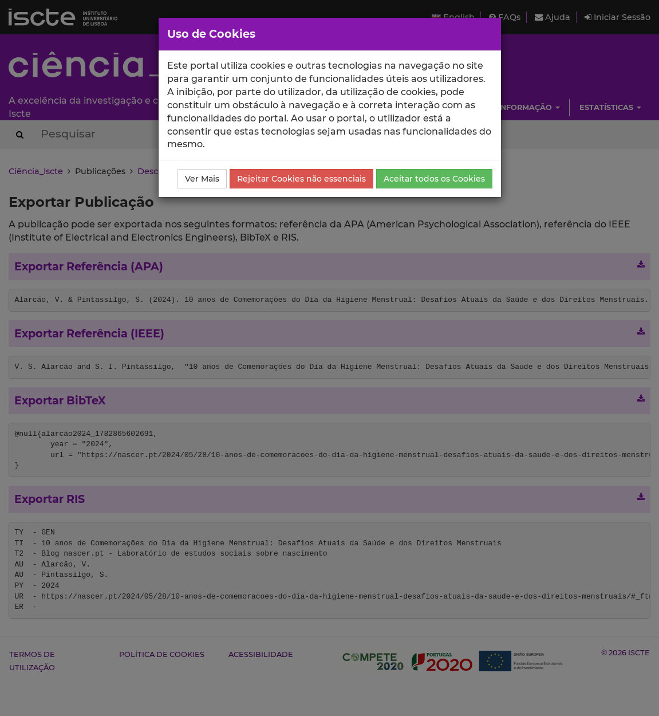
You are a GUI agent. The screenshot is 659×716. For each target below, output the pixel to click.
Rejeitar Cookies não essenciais (301, 179)
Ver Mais (202, 179)
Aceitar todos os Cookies (434, 179)
